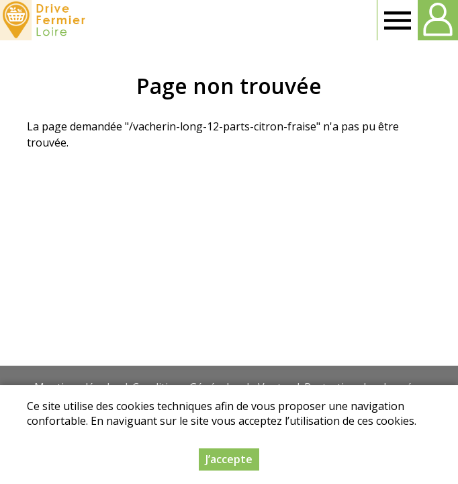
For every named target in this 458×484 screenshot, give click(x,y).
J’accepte (229, 459)
